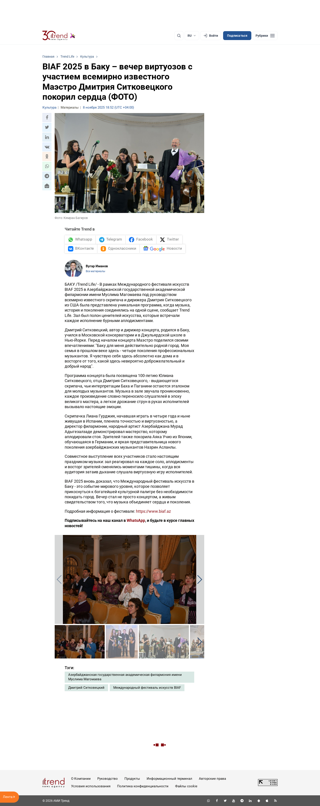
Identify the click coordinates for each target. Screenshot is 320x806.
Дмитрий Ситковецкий (86, 688)
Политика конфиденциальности (142, 786)
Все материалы (95, 271)
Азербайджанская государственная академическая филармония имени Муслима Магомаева (125, 677)
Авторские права (212, 779)
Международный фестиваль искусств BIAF (147, 688)
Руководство (107, 779)
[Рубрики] (265, 35)
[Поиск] (178, 35)
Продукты (132, 779)
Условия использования (90, 786)
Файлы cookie (186, 786)
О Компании (81, 779)
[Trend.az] (58, 36)
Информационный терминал (169, 779)
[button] (47, 117)
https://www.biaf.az (153, 511)
